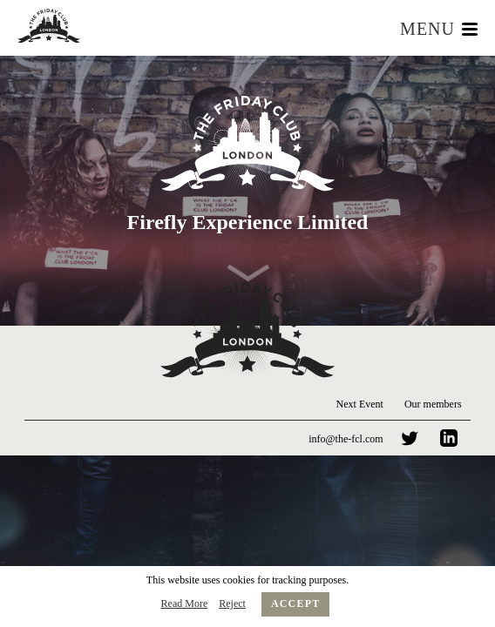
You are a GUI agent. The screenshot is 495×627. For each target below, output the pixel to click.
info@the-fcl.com (346, 439)
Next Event (359, 404)
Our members (433, 404)
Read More (184, 603)
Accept (296, 603)
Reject (232, 603)
